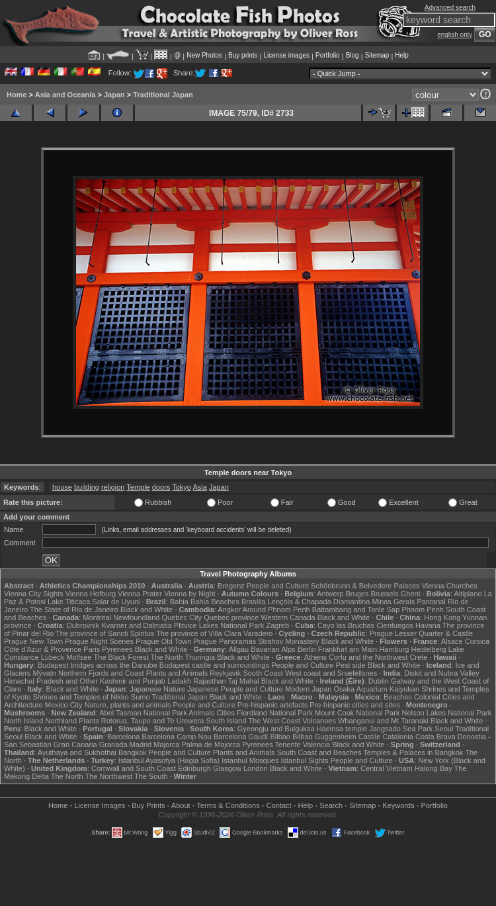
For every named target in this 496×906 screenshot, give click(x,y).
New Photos (204, 55)
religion (112, 487)
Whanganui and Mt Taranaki (383, 721)
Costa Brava (435, 737)
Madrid (141, 744)
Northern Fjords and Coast (101, 673)
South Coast (263, 673)
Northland (61, 721)
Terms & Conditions (227, 805)
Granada (113, 744)
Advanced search (450, 7)
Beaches (398, 697)
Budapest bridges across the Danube (97, 665)
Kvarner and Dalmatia (136, 625)
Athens (315, 657)
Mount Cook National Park (357, 713)
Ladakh (179, 681)
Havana (427, 625)
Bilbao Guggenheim (324, 737)
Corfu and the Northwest (368, 657)
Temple (137, 487)
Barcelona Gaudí (241, 737)
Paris (91, 649)
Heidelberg (428, 649)
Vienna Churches (449, 586)
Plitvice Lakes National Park (219, 625)
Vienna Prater (140, 594)
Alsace (452, 641)
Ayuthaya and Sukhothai (77, 752)
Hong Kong (442, 617)
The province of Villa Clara (198, 633)
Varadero (257, 633)
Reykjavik (225, 673)
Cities (225, 713)
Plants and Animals (177, 673)
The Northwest (109, 776)
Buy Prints (148, 805)
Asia (199, 487)
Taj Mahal (243, 681)
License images (287, 55)
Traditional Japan (162, 95)
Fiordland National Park (275, 713)
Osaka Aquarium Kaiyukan (376, 689)
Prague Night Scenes (99, 641)
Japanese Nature (157, 689)
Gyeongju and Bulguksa (276, 729)
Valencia (316, 744)
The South (151, 776)
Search (331, 805)
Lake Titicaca (69, 602)
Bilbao (280, 737)
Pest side (350, 665)
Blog (352, 55)
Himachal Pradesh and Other (51, 681)
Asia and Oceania (65, 95)
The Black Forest (121, 657)
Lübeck (52, 657)
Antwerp (330, 594)
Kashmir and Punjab (132, 681)
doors (161, 487)
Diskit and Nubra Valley (441, 673)
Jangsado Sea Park (401, 729)
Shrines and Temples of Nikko (80, 697)
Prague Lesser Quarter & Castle (422, 633)
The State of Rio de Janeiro (74, 609)
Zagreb (277, 625)
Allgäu (239, 649)
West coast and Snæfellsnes (331, 673)
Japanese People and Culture (235, 689)
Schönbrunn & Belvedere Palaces (365, 586)
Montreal (97, 617)
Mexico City (64, 705)
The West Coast (274, 721)
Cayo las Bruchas (345, 625)
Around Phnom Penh (276, 609)
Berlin (307, 649)
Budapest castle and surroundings (214, 665)
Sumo (140, 697)
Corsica (477, 641)
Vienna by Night (189, 594)
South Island (226, 721)
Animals (201, 713)
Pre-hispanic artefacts (272, 705)
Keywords (398, 805)
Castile (369, 737)
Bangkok (132, 752)
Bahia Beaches (214, 602)
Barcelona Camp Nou (177, 737)
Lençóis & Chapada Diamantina (319, 602)
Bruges (357, 594)
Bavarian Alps (273, 649)
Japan (114, 95)
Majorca (166, 744)
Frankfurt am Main (347, 649)
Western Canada (288, 617)
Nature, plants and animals (128, 705)
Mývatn (44, 673)
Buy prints (242, 55)
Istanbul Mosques (250, 760)
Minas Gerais (393, 602)
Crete (418, 657)
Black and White (146, 609)
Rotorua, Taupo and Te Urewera (152, 721)
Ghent (411, 594)
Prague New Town (33, 641)
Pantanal (431, 602)
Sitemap (377, 55)
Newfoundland (136, 617)
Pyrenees (117, 649)
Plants (89, 721)
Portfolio (327, 55)
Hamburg (394, 649)
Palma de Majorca (210, 744)
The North (167, 657)
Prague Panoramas (224, 641)
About (180, 805)
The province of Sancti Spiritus (105, 633)
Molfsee (79, 657)
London (255, 768)
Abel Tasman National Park (142, 713)
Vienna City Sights (33, 594)
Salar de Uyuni (116, 602)
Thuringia (200, 657)
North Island (23, 721)
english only (454, 34)
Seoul (443, 729)
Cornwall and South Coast (133, 768)
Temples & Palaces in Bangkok (413, 752)
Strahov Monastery (288, 641)
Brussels (384, 594)
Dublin (378, 681)
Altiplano (467, 594)
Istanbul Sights (304, 760)
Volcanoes (319, 721)
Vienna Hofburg (90, 594)
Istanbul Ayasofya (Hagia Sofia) (169, 760)
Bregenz (231, 586)
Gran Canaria (75, 744)
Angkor (229, 609)
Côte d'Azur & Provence (42, 649)
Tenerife (288, 744)
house (62, 487)
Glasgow (227, 768)
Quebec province (231, 617)
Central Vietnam (386, 768)
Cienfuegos (394, 625)
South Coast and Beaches (319, 752)
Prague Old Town (163, 641)
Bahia (179, 602)
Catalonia (397, 737)
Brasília (253, 602)
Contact (279, 805)
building (86, 487)
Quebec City (182, 617)
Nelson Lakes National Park (446, 713)
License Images (99, 805)
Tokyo (181, 487)
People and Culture (278, 586)
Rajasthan (209, 681)
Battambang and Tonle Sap (356, 609)
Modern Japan (308, 689)
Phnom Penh (422, 609)
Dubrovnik (83, 625)
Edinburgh (194, 768)
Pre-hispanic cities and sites (354, 705)
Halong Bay (433, 768)
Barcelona (123, 737)
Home (17, 95)
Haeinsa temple (342, 729)
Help (402, 55)
